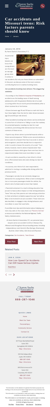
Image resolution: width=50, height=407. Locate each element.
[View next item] (14, 275)
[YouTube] (27, 305)
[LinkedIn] (32, 305)
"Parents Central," (38, 211)
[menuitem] (11, 404)
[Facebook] (22, 305)
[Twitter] (18, 305)
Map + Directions (25, 349)
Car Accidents (19, 235)
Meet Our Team (25, 320)
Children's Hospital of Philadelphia (29, 96)
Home (25, 316)
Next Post (38, 241)
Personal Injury (25, 324)
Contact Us (25, 332)
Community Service (25, 328)
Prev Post (11, 241)
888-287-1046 (25, 299)
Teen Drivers (29, 235)
